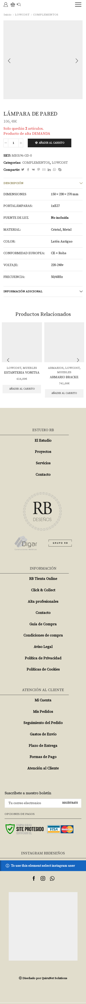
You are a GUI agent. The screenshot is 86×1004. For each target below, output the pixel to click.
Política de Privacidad (43, 658)
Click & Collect (43, 590)
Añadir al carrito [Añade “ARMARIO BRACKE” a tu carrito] (64, 393)
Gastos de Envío (43, 734)
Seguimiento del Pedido (43, 723)
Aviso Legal (43, 647)
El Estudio (43, 440)
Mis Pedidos (43, 711)
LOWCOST (22, 14)
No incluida (60, 218)
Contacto (43, 474)
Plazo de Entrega (43, 745)
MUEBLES (30, 368)
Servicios (43, 463)
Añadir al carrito (51, 143)
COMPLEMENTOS (45, 14)
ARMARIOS (56, 368)
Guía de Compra (43, 624)
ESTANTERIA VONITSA (21, 372)
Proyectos (43, 451)
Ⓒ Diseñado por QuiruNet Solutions (43, 978)
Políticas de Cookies (43, 669)
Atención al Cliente (43, 768)
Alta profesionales (43, 601)
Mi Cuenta (43, 700)
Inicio (7, 14)
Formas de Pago (43, 757)
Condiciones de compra (43, 635)
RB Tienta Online (43, 578)
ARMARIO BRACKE (64, 377)
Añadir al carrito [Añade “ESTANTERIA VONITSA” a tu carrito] (22, 389)
